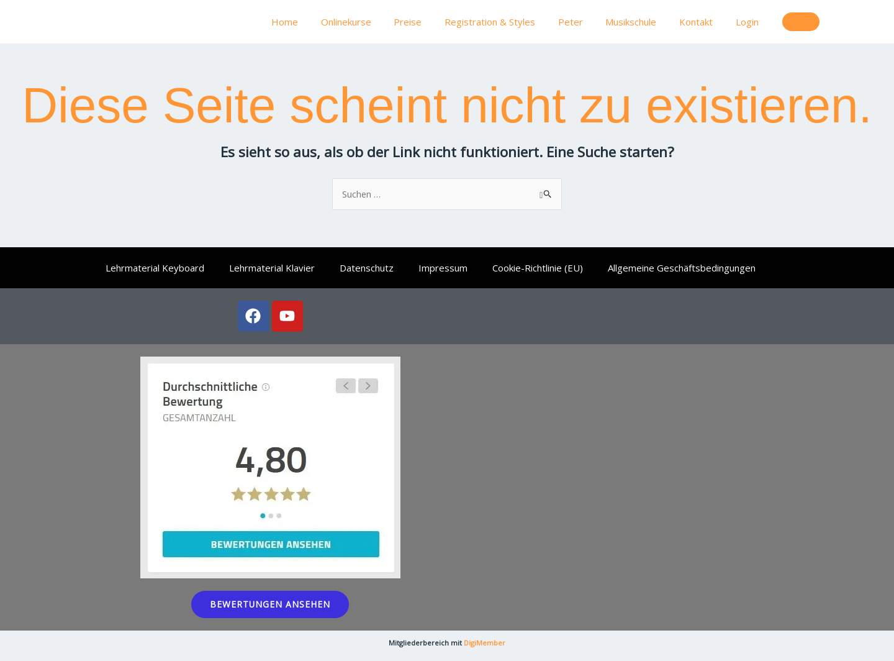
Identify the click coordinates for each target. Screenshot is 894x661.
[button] (801, 21)
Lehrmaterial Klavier (272, 268)
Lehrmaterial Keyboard (155, 268)
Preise (431, 22)
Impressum (442, 268)
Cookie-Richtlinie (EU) (537, 268)
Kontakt (702, 22)
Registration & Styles (508, 22)
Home (315, 22)
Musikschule (641, 22)
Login (749, 22)
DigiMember (484, 642)
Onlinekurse (373, 22)
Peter (584, 22)
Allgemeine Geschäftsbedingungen (682, 268)
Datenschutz (367, 268)
